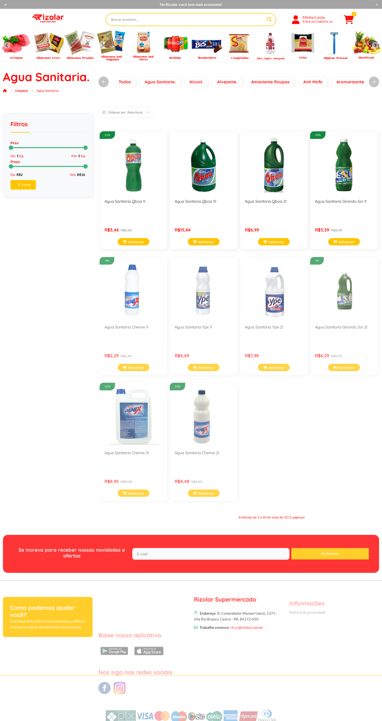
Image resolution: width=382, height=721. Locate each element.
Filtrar (24, 185)
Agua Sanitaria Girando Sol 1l (341, 201)
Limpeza (21, 90)
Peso (14, 143)
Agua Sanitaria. (160, 81)
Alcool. (196, 81)
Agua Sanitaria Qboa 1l (125, 201)
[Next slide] (375, 45)
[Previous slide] (6, 45)
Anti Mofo (313, 81)
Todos (125, 81)
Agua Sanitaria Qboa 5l (195, 201)
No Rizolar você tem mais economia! (191, 4)
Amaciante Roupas (270, 81)
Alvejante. (227, 81)
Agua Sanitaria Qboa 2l (265, 201)
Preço (15, 162)
